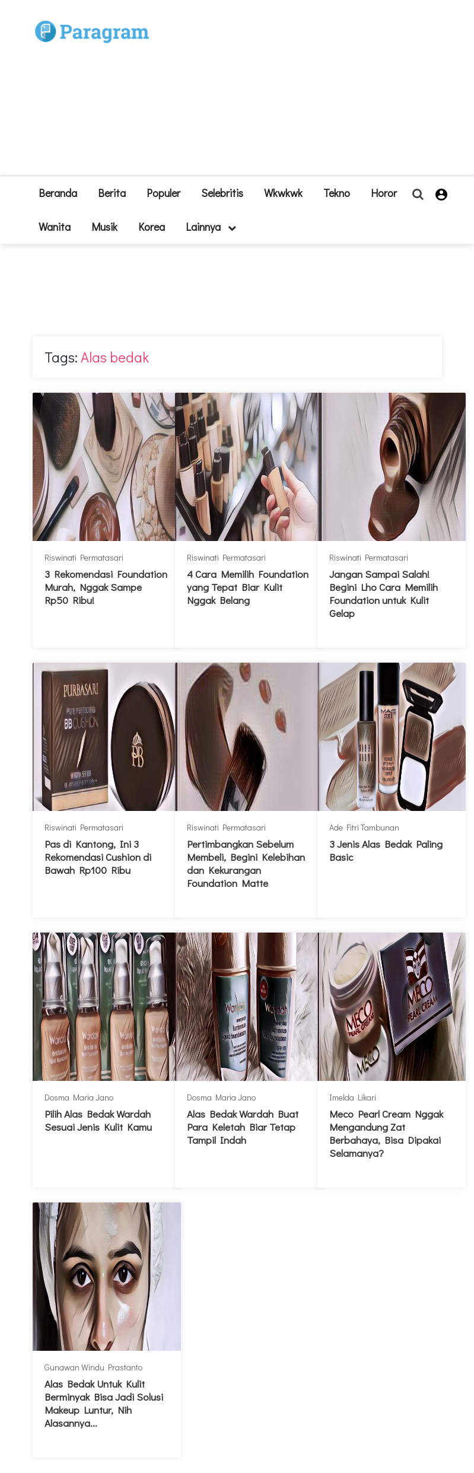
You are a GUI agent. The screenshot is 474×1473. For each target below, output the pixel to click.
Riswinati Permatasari (83, 557)
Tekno (336, 193)
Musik (104, 226)
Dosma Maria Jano (78, 1097)
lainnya (211, 226)
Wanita (55, 226)
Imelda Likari (352, 1097)
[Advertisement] (290, 92)
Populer (163, 193)
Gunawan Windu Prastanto (93, 1367)
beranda (58, 193)
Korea (151, 226)
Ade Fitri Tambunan (364, 827)
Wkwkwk (283, 193)
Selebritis (222, 193)
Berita (112, 193)
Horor (384, 193)
